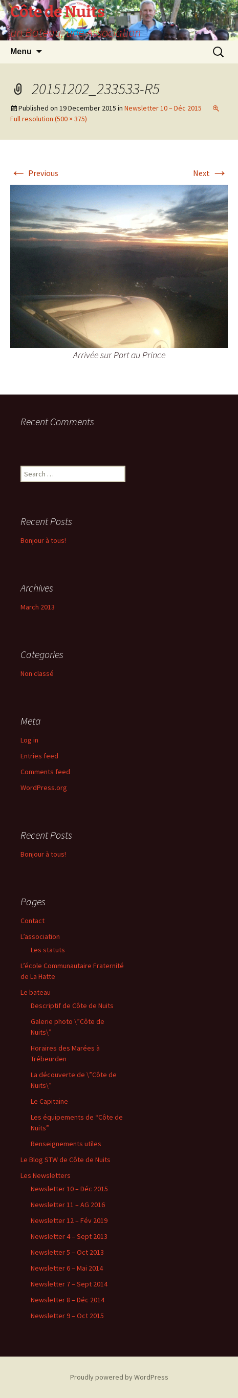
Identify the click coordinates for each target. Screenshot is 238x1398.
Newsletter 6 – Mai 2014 (67, 1268)
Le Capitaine (49, 1101)
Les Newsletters (45, 1175)
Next (210, 173)
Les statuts (48, 949)
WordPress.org (43, 787)
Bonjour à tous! (43, 540)
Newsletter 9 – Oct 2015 (67, 1315)
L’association (40, 936)
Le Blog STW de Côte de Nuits (65, 1159)
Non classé (37, 673)
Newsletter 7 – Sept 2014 (69, 1283)
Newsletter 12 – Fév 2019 (69, 1220)
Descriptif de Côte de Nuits (72, 1005)
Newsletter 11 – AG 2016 (68, 1204)
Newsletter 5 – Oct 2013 (67, 1252)
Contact (32, 920)
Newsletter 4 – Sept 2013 (69, 1236)
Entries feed (39, 755)
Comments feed (45, 771)
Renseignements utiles (66, 1143)
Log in (29, 740)
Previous (34, 173)
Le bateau (35, 992)
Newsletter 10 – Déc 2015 (163, 108)
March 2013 (37, 606)
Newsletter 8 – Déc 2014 (67, 1299)
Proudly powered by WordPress (119, 1377)
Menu (21, 51)
